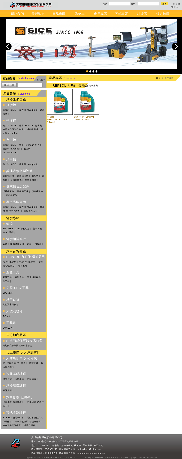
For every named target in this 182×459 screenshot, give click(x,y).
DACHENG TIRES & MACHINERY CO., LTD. (62, 457)
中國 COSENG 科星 (13, 129)
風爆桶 (38, 244)
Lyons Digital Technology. (144, 457)
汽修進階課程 (16, 385)
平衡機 (11, 120)
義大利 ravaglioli (28, 110)
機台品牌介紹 (16, 202)
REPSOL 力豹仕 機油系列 (25, 257)
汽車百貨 (12, 299)
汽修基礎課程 (16, 374)
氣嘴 (5, 244)
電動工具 (19, 277)
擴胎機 (35, 176)
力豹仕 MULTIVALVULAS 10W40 (57, 119)
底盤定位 (19, 379)
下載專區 (121, 14)
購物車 (80, 14)
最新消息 (38, 14)
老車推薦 (22, 265)
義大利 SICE (9, 110)
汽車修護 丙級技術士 (13, 402)
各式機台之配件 (17, 186)
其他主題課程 (16, 412)
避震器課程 (29, 425)
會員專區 (100, 14)
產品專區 (59, 14)
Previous (7, 46)
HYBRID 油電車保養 (13, 417)
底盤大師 (7, 390)
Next (175, 46)
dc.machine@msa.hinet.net (92, 453)
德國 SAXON (30, 211)
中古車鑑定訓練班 (12, 425)
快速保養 (31, 379)
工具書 (11, 323)
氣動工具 (7, 277)
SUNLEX (7, 328)
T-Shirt (6, 316)
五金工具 (12, 272)
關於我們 (17, 14)
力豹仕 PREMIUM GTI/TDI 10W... (84, 118)
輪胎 (9, 223)
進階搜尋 (41, 80)
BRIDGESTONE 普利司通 (16, 228)
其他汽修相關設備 (19, 171)
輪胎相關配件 (16, 239)
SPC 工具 (8, 293)
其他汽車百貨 (9, 304)
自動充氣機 (16, 180)
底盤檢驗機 (8, 176)
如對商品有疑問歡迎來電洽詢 (17, 345)
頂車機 (11, 159)
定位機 (11, 140)
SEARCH (9, 85)
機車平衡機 (32, 129)
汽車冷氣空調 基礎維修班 (28, 421)
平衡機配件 (22, 191)
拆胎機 (11, 105)
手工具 (6, 281)
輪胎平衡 (7, 379)
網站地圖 (163, 14)
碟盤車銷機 (30, 180)
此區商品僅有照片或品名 (24, 340)
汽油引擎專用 (9, 262)
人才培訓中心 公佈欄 (21, 358)
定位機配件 (11, 195)
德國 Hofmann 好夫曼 (30, 125)
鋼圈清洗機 (22, 176)
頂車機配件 (37, 191)
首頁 (158, 78)
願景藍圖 (33, 363)
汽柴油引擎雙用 (27, 262)
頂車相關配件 (34, 277)
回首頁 (176, 3)
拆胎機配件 (8, 191)
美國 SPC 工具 (17, 288)
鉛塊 (29, 244)
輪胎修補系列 (17, 244)
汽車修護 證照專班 (20, 397)
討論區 (142, 14)
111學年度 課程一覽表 (14, 363)
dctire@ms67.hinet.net (89, 449)
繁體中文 (175, 7)
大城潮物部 (14, 311)
